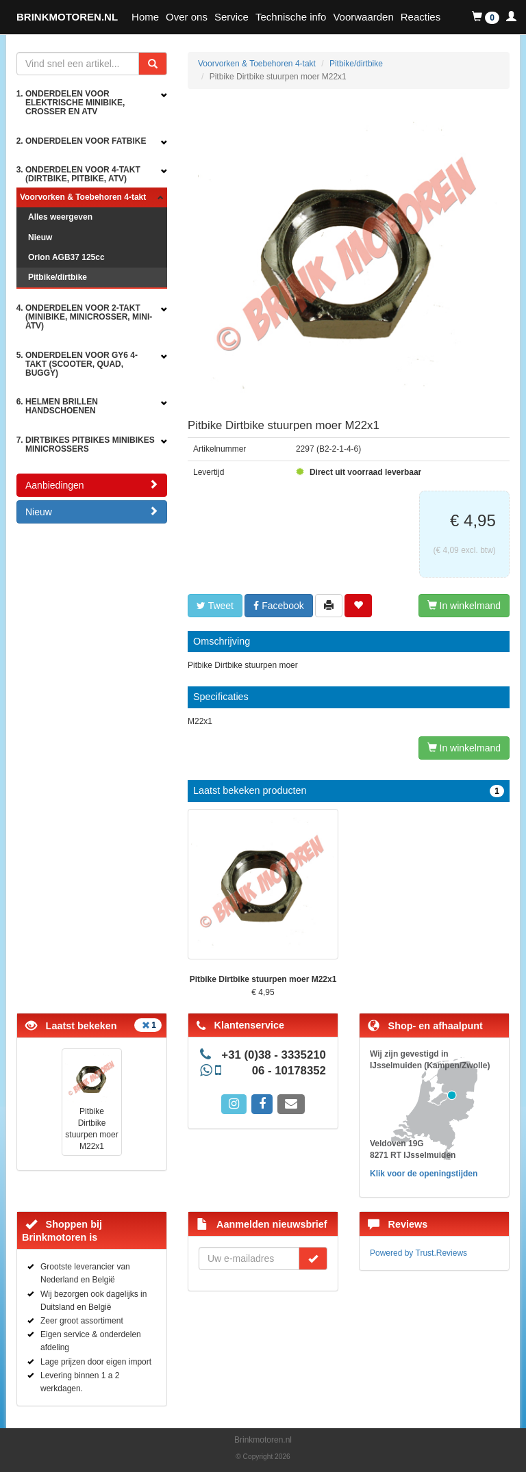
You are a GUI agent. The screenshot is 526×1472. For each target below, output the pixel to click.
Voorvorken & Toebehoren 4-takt (83, 197)
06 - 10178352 (289, 1070)
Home (145, 17)
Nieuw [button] (91, 511)
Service (231, 17)
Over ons (187, 17)
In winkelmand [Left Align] (464, 605)
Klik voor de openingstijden (423, 1173)
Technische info (290, 17)
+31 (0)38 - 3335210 (273, 1054)
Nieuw (40, 237)
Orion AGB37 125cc (66, 257)
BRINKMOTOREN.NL (67, 17)
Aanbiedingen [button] (91, 485)
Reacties (420, 17)
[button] (485, 17)
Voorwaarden (363, 17)
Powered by (418, 1253)
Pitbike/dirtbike (57, 277)
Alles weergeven (60, 217)
